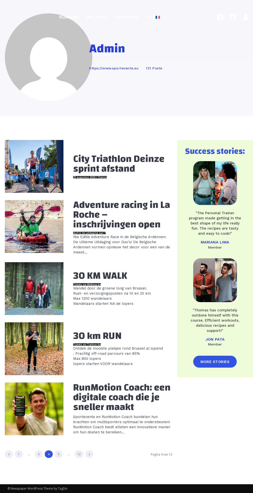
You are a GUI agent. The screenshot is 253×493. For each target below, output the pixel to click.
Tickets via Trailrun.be (87, 344)
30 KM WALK (100, 276)
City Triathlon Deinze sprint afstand (119, 164)
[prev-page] (9, 454)
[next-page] (89, 454)
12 (79, 454)
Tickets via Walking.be (87, 284)
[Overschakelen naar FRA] (152, 17)
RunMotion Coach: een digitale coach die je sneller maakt (122, 397)
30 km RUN (97, 336)
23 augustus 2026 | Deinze (90, 177)
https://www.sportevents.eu (114, 68)
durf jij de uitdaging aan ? (89, 233)
